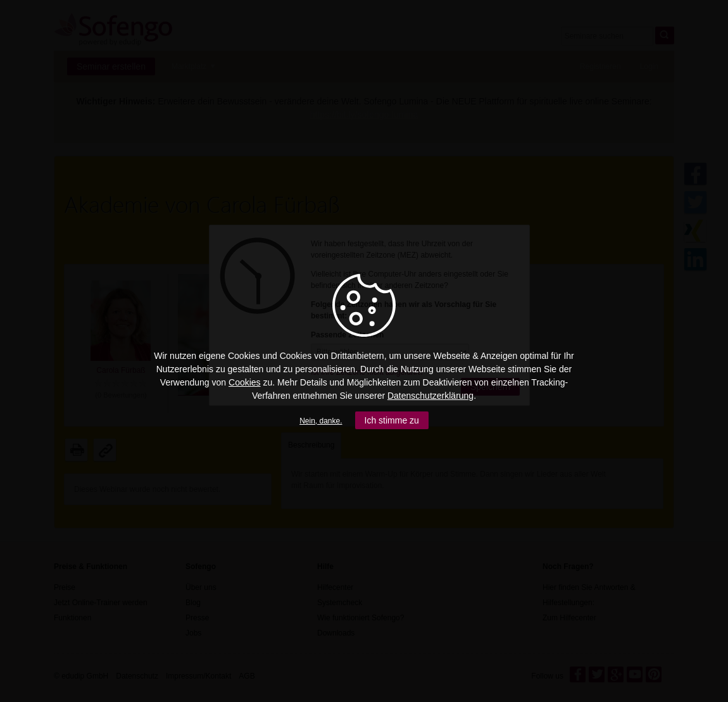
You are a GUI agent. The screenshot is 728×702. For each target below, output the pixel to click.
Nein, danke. (320, 421)
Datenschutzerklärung (430, 396)
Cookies (245, 382)
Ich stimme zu (392, 420)
